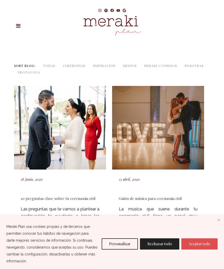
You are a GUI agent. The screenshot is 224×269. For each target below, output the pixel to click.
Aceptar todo (199, 243)
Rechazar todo (159, 243)
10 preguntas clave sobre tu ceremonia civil (58, 198)
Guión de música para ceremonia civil (150, 198)
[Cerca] (219, 220)
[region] (112, 242)
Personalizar (120, 243)
